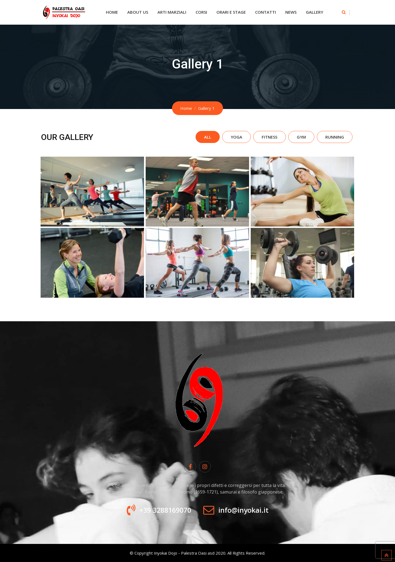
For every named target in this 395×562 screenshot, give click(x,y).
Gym (301, 137)
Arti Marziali (171, 12)
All (207, 137)
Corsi (201, 12)
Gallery (314, 12)
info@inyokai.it (243, 510)
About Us (137, 12)
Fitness (269, 137)
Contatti (265, 12)
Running (334, 137)
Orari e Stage (231, 12)
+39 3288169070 (165, 510)
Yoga (236, 137)
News (291, 12)
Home (112, 12)
